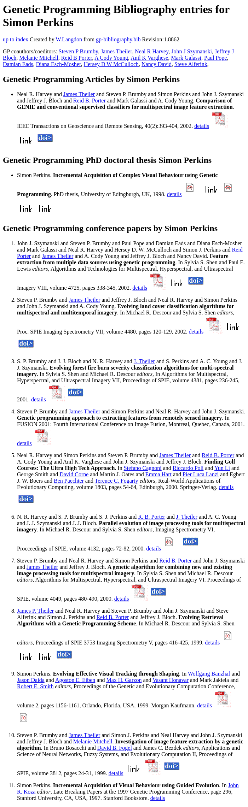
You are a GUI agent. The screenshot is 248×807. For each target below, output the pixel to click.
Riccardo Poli (188, 468)
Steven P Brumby (78, 51)
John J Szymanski (191, 51)
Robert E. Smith (35, 686)
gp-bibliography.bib (118, 39)
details (201, 126)
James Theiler (116, 51)
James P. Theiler (35, 611)
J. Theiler (144, 361)
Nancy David (157, 64)
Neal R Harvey (151, 51)
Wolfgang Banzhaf (209, 674)
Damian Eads (18, 64)
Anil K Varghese (149, 58)
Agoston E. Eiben (75, 680)
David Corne (73, 474)
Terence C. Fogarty (116, 481)
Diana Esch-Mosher (58, 64)
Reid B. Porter (89, 101)
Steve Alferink (190, 64)
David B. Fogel (114, 748)
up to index (15, 39)
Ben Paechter (69, 481)
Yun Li (222, 468)
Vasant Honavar (170, 680)
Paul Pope (215, 58)
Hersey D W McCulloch (111, 64)
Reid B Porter (76, 58)
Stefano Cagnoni (143, 468)
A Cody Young (111, 58)
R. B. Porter (151, 517)
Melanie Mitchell (38, 58)
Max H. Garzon (124, 680)
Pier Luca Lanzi (201, 474)
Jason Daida (31, 680)
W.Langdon (69, 39)
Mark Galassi (186, 58)
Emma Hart (158, 474)
